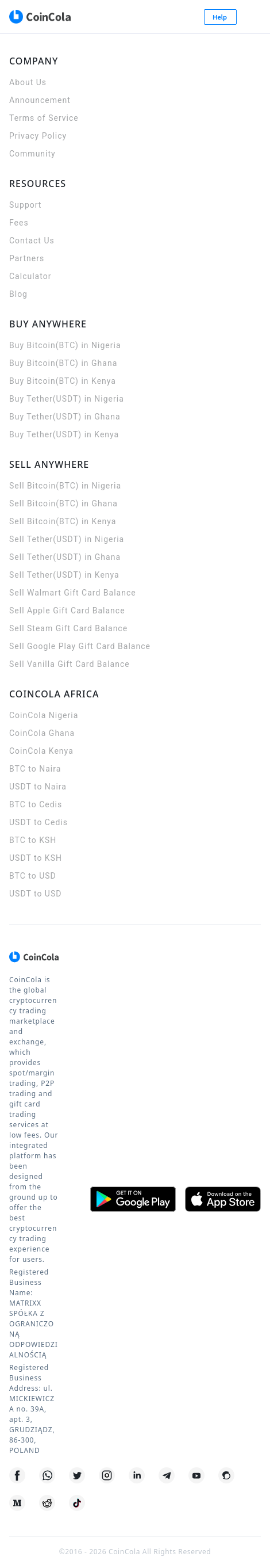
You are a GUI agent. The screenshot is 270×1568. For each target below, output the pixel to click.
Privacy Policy (38, 135)
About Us (28, 82)
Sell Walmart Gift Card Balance (72, 592)
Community (32, 153)
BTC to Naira (35, 768)
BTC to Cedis (35, 804)
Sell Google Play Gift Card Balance (80, 646)
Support (25, 204)
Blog (18, 294)
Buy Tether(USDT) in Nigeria (66, 398)
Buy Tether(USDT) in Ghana (65, 416)
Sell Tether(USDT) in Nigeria (66, 539)
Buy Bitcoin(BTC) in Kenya (62, 381)
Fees (19, 222)
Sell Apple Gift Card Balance (67, 610)
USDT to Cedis (38, 822)
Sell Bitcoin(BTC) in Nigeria (65, 485)
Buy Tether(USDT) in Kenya (64, 434)
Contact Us (32, 240)
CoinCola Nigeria (43, 715)
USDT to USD (35, 893)
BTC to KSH (32, 840)
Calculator (30, 276)
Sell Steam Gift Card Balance (68, 628)
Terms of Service (44, 118)
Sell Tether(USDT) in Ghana (65, 557)
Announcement (40, 100)
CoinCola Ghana (42, 733)
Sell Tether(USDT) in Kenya (64, 574)
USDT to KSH (35, 858)
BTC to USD (32, 875)
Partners (26, 258)
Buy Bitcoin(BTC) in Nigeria (65, 345)
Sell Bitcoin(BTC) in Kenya (62, 521)
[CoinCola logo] (40, 17)
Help (221, 17)
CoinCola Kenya (41, 751)
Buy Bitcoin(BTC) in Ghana (63, 363)
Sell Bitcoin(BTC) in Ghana (63, 503)
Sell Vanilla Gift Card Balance (69, 664)
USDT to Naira (38, 786)
